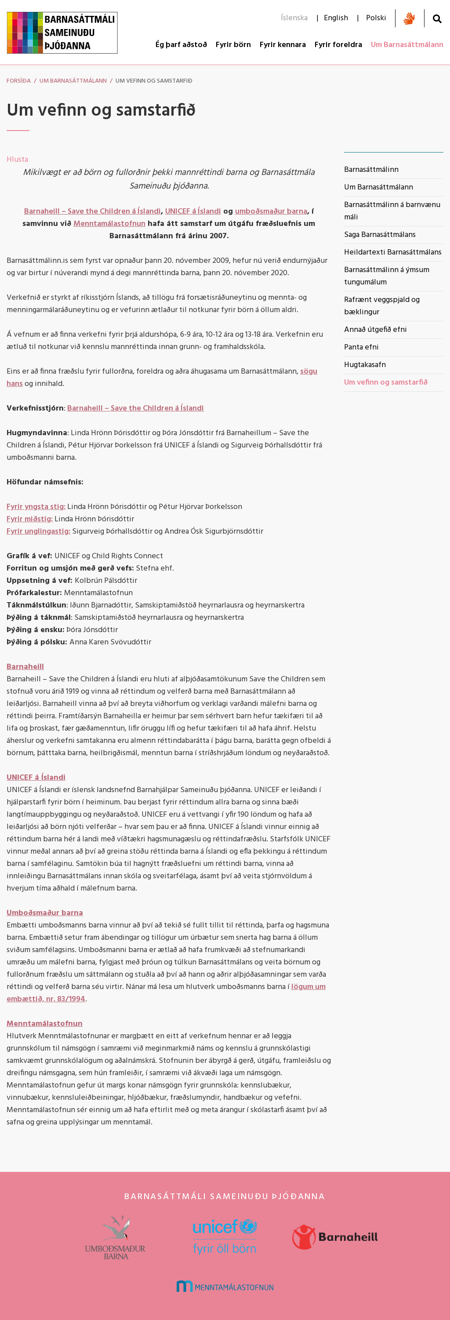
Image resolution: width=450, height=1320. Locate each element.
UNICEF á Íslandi (193, 211)
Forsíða (19, 81)
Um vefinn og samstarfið (154, 81)
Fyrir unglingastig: (38, 531)
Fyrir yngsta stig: (36, 507)
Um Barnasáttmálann (73, 81)
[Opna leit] (437, 19)
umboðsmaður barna (271, 211)
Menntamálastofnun (109, 224)
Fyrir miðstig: (30, 519)
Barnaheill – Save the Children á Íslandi (92, 211)
